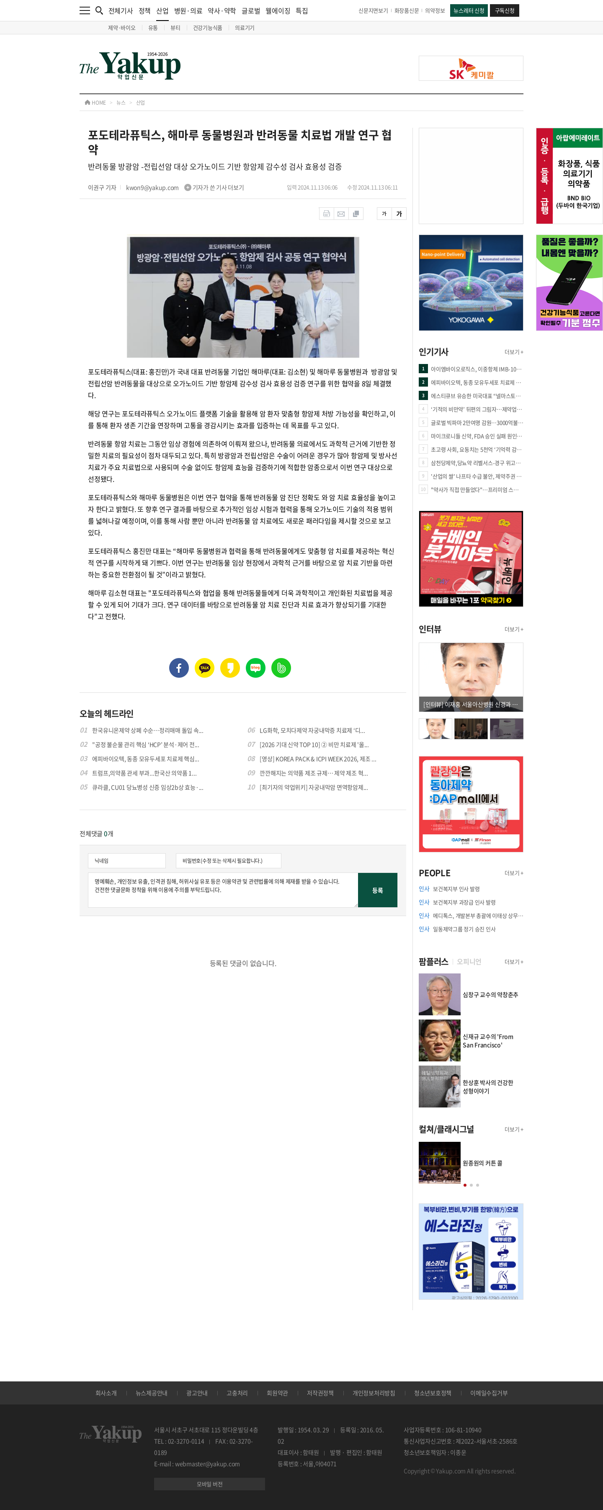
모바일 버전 (210, 1484)
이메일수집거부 (489, 1393)
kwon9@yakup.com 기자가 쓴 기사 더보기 (185, 187)
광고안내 (197, 1393)
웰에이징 (277, 10)
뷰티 (175, 27)
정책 (145, 10)
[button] (465, 1185)
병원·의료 (188, 10)
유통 (153, 27)
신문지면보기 (373, 10)
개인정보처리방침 (374, 1393)
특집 (302, 10)
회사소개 (106, 1393)
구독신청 (505, 10)
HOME (95, 102)
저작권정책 (320, 1393)
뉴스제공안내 (152, 1393)
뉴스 (121, 102)
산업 (162, 13)
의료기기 (245, 27)
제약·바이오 (122, 27)
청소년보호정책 (432, 1393)
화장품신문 (406, 10)
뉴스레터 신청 (469, 10)
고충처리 (237, 1393)
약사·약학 (222, 10)
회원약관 (277, 1393)
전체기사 (120, 10)
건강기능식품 (208, 27)
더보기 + (514, 352)
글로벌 (251, 10)
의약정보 (435, 10)
